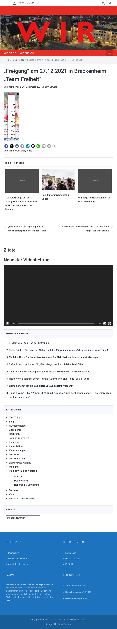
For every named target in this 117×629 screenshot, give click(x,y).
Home (8, 60)
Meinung (14, 466)
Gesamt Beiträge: (74, 598)
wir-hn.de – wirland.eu (19, 53)
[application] (58, 295)
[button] (6, 146)
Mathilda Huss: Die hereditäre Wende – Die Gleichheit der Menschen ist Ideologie (53, 357)
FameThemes (64, 624)
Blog (15, 60)
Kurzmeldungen (17, 450)
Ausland (18, 476)
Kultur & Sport (16, 446)
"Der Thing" (15, 417)
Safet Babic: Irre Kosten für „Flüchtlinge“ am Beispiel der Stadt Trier (46, 364)
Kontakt (69, 564)
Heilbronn (14, 434)
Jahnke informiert (19, 438)
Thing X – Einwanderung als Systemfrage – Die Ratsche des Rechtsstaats (49, 371)
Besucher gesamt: (74, 592)
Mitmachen (70, 553)
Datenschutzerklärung (18, 558)
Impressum (13, 553)
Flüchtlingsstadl (17, 425)
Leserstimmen (17, 458)
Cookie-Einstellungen (18, 564)
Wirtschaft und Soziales (22, 498)
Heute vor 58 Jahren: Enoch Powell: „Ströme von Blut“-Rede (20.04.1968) (49, 378)
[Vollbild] (109, 323)
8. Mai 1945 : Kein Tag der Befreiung (29, 343)
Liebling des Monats (20, 462)
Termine (13, 490)
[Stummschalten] (104, 323)
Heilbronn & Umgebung (26, 484)
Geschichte (15, 429)
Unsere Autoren (72, 558)
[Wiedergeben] (7, 323)
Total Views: (71, 585)
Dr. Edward (51, 86)
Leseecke (14, 454)
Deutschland (21, 480)
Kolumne (14, 442)
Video (21, 60)
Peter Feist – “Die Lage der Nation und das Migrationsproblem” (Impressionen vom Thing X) (59, 350)
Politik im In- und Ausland (23, 470)
